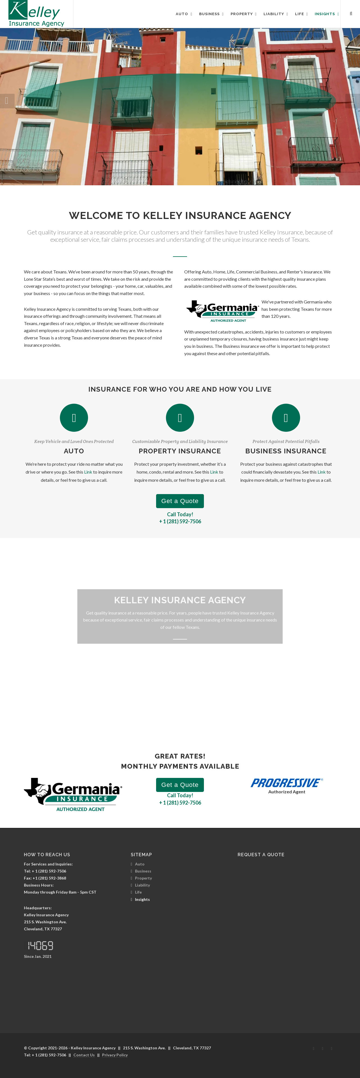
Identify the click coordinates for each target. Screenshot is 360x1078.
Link (88, 471)
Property (143, 878)
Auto (140, 864)
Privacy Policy (115, 1054)
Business (143, 871)
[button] (352, 101)
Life (138, 892)
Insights (142, 899)
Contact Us (84, 1054)
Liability (142, 885)
